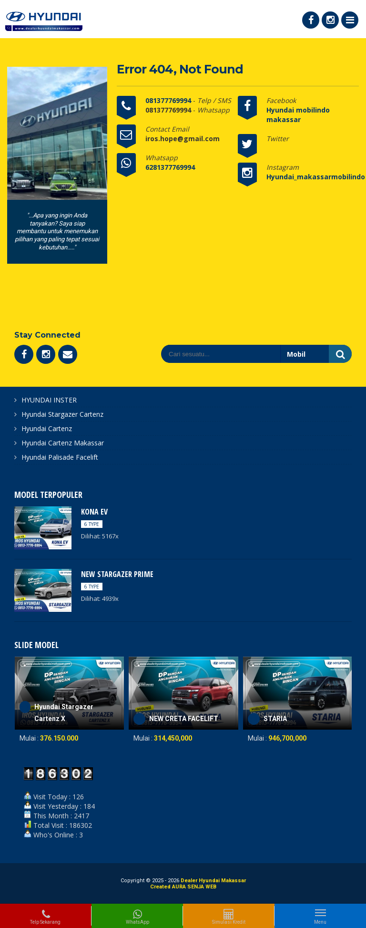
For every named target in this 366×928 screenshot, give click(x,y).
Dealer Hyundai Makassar (213, 880)
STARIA (275, 718)
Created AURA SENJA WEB (183, 887)
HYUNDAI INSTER (49, 399)
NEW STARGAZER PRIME (117, 574)
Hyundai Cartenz (46, 428)
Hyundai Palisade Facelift (59, 457)
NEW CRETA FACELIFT (183, 718)
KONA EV (94, 511)
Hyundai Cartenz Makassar (62, 442)
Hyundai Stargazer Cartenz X (63, 712)
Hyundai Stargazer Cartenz (62, 414)
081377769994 (169, 100)
